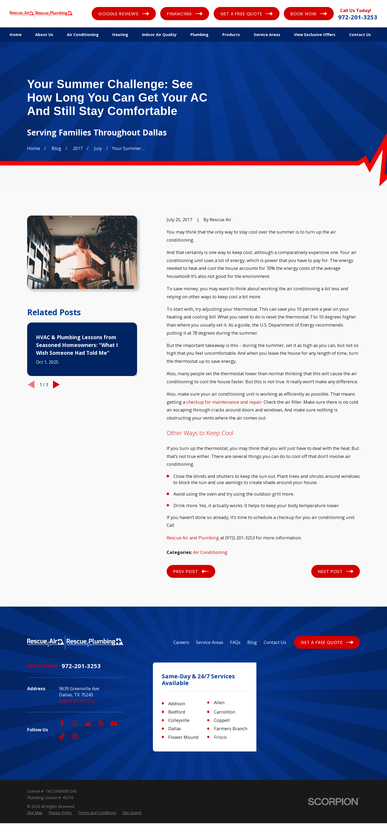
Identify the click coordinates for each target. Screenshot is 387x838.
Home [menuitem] (16, 34)
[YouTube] (114, 723)
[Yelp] (101, 723)
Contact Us (275, 642)
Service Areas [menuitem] (267, 34)
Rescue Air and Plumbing (193, 538)
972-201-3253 (357, 17)
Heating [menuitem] (120, 34)
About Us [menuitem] (44, 34)
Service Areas (209, 642)
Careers (181, 642)
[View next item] (56, 385)
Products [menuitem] (231, 34)
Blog (252, 642)
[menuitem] (34, 827)
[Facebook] (62, 723)
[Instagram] (75, 736)
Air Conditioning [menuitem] (83, 34)
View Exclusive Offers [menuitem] (314, 34)
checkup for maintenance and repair (224, 402)
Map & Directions (77, 701)
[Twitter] (75, 723)
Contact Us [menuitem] (360, 34)
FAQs (235, 642)
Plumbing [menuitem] (199, 34)
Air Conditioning (210, 552)
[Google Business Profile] (88, 723)
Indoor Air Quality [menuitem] (159, 34)
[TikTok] (62, 736)
